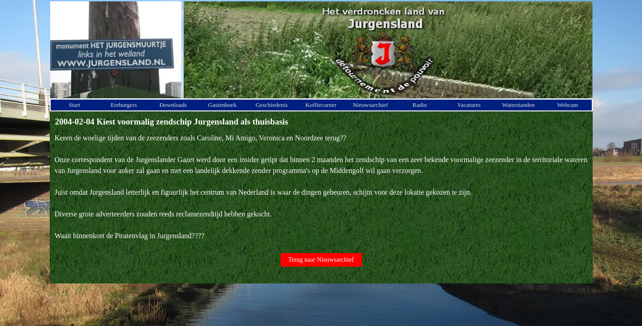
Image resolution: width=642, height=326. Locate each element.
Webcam (567, 104)
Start (74, 104)
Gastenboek (222, 104)
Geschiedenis (272, 104)
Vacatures (469, 104)
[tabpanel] (321, 187)
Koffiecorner (321, 104)
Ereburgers (123, 104)
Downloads (173, 104)
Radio (420, 104)
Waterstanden (518, 104)
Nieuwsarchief (370, 104)
